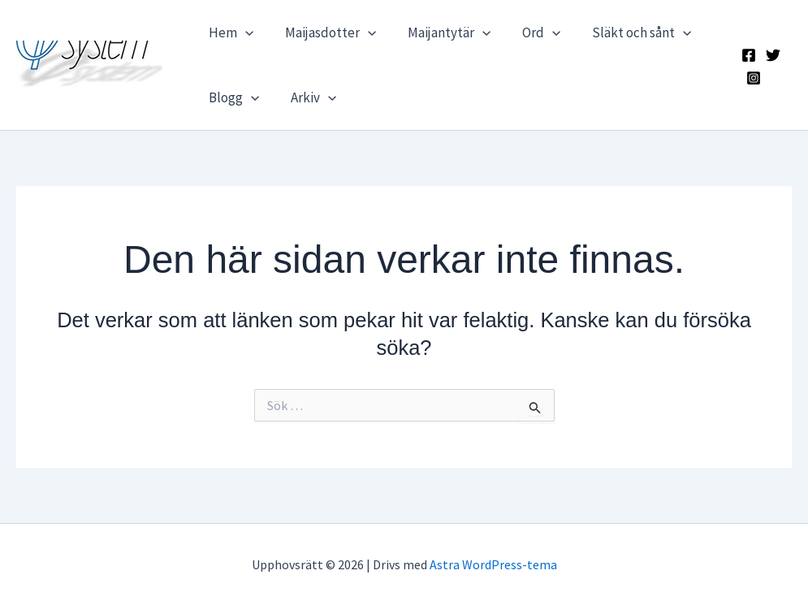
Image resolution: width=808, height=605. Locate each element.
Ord (527, 32)
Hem (228, 32)
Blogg (231, 97)
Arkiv (307, 97)
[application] (243, 32)
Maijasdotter (324, 32)
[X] (771, 55)
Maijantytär (438, 32)
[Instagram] (752, 78)
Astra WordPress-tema (493, 564)
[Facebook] (747, 55)
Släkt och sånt (623, 32)
